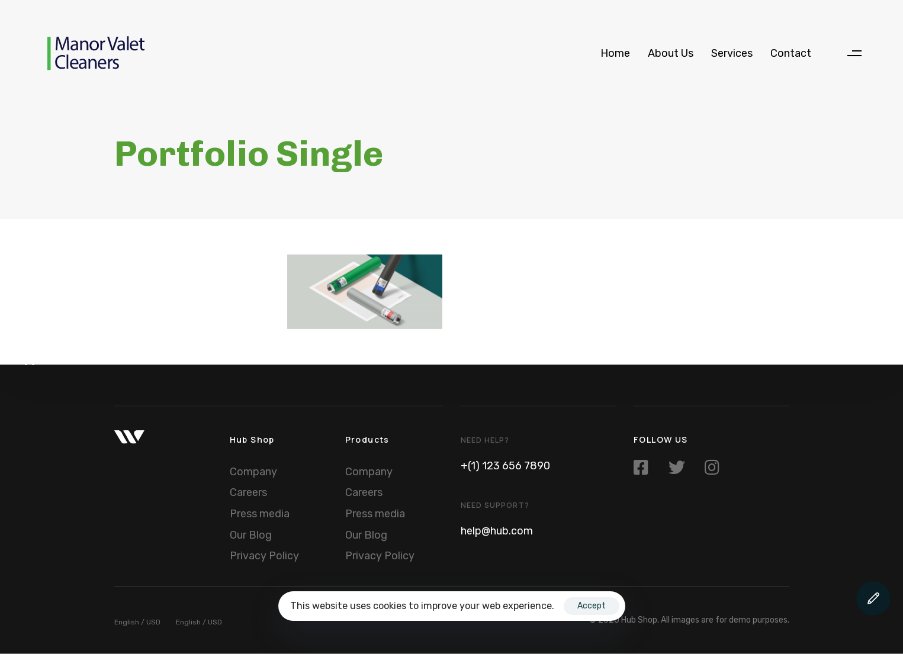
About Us (670, 53)
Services (732, 53)
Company (253, 471)
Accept (591, 606)
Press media (260, 513)
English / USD (137, 622)
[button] (854, 53)
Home (615, 53)
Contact (790, 53)
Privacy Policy (264, 555)
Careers (248, 492)
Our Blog (251, 534)
